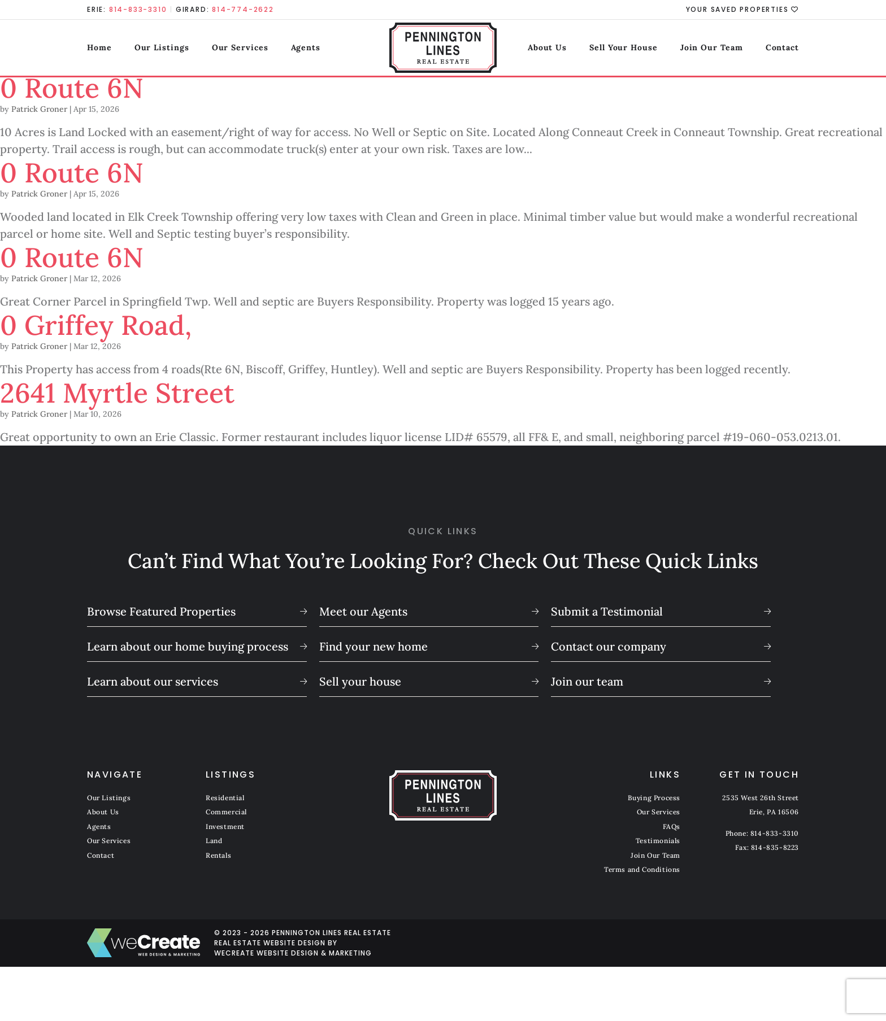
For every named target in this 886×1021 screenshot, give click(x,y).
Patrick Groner (39, 109)
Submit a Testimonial (607, 611)
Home (99, 47)
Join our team (587, 681)
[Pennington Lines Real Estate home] (443, 48)
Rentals (218, 855)
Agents (305, 47)
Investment (225, 826)
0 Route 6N (72, 88)
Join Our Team (711, 47)
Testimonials (658, 840)
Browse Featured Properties (161, 611)
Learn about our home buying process (187, 646)
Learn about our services (152, 681)
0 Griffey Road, (96, 325)
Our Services (240, 47)
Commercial (226, 812)
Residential (225, 797)
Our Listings (161, 47)
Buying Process (654, 797)
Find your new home (373, 646)
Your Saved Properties (742, 9)
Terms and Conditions (642, 869)
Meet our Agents (363, 611)
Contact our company (608, 646)
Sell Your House (623, 47)
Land (214, 840)
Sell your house (360, 681)
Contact (782, 47)
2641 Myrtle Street (117, 393)
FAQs (671, 826)
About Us (547, 47)
